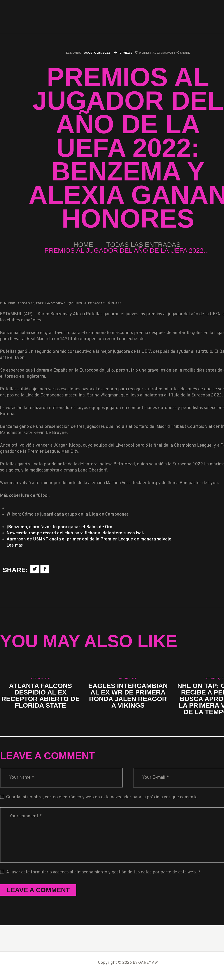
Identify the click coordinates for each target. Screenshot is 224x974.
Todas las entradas (143, 244)
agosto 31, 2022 (128, 678)
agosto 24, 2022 (40, 678)
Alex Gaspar (162, 53)
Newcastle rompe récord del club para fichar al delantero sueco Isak (75, 533)
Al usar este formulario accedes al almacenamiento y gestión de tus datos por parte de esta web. (103, 872)
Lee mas (15, 545)
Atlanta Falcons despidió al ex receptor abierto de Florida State (40, 695)
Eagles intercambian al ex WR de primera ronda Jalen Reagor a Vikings (128, 695)
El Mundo (73, 53)
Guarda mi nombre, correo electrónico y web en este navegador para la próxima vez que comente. (102, 797)
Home (83, 244)
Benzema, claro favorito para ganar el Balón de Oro (60, 527)
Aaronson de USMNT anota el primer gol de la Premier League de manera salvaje (89, 539)
